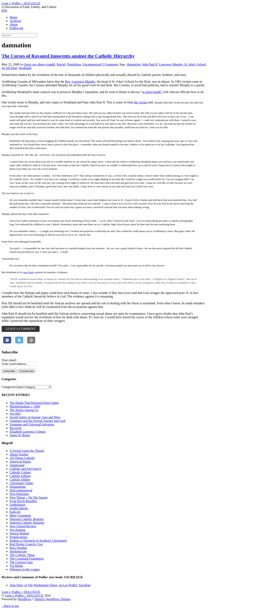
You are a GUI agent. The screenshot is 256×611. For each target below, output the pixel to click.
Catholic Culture (20, 472)
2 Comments (110, 64)
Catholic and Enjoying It (25, 468)
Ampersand (17, 465)
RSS (4, 10)
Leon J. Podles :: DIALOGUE (24, 595)
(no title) (15, 413)
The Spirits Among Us (24, 410)
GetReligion (17, 504)
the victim (141, 102)
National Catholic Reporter (27, 522)
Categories (8, 387)
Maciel (61, 64)
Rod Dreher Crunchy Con (26, 544)
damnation (134, 64)
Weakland (25, 68)
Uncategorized (92, 64)
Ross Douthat (18, 548)
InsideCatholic (19, 508)
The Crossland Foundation (27, 558)
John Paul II (149, 64)
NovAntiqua (17, 530)
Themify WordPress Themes (52, 599)
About (14, 24)
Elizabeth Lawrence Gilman (27, 431)
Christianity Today (21, 483)
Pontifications (18, 537)
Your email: (9, 360)
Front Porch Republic (23, 501)
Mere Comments (20, 515)
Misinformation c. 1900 (25, 406)
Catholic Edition (20, 476)
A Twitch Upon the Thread (27, 450)
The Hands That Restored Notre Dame (34, 403)
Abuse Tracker (19, 454)
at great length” (152, 92)
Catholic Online (20, 479)
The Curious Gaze (21, 562)
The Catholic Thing (22, 555)
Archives (15, 21)
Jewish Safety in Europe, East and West (35, 417)
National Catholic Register (27, 519)
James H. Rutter (20, 435)
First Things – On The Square (29, 497)
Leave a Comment (21, 328)
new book (28, 272)
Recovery (16, 428)
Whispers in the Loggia (25, 569)
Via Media (16, 565)
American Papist (20, 461)
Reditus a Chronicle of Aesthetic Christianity (38, 540)
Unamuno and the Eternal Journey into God (37, 421)
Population (74, 64)
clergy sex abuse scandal (39, 64)
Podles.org (16, 28)
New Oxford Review (23, 526)
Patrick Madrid (19, 533)
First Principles (19, 494)
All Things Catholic (22, 458)
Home (13, 17)
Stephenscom (18, 551)
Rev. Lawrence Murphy (80, 81)
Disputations (18, 486)
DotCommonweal (21, 490)
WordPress (24, 599)
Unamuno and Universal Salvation (32, 424)
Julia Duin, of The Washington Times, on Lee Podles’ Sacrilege (50, 585)
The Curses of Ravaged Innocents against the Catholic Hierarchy (68, 56)
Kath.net (15, 512)
